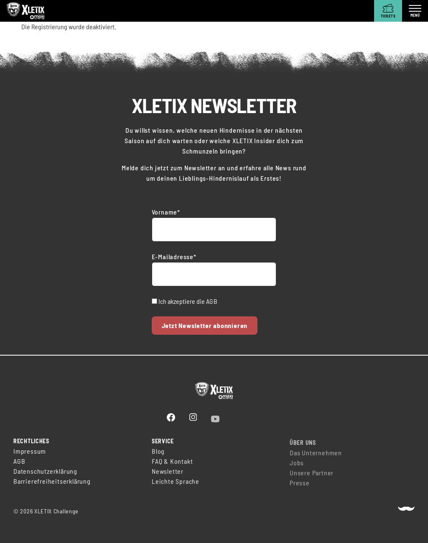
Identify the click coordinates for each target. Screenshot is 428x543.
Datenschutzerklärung (45, 472)
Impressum (29, 452)
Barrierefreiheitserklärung (52, 482)
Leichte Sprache (175, 484)
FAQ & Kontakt (172, 464)
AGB (212, 301)
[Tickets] (388, 11)
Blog (158, 454)
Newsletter (167, 474)
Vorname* (166, 212)
